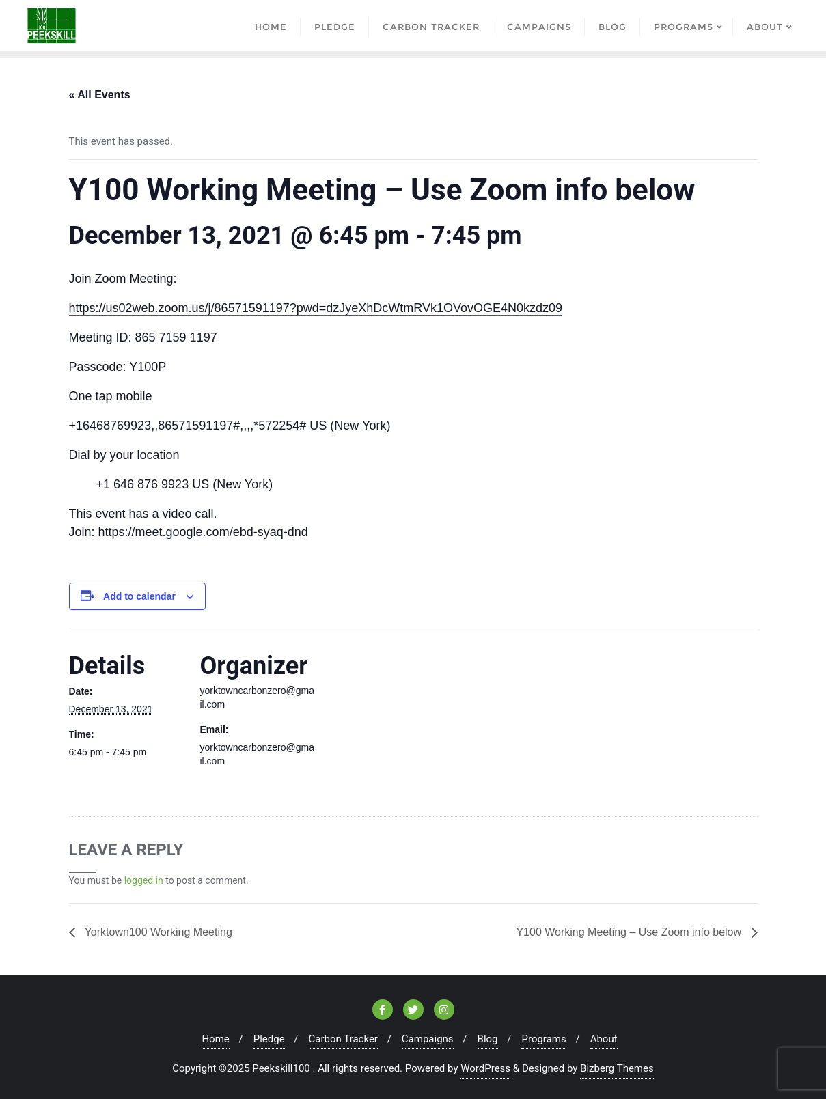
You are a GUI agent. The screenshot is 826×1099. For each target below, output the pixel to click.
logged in (143, 880)
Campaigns (428, 1039)
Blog (488, 1039)
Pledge (269, 1039)
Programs (543, 1039)
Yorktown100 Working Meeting (157, 932)
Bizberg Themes (617, 1068)
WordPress (485, 1068)
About (604, 1039)
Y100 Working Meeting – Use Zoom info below (630, 932)
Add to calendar (139, 596)
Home (215, 1039)
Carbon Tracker (343, 1039)
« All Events (99, 94)
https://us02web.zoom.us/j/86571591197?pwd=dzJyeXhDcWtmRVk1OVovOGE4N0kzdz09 (316, 308)
